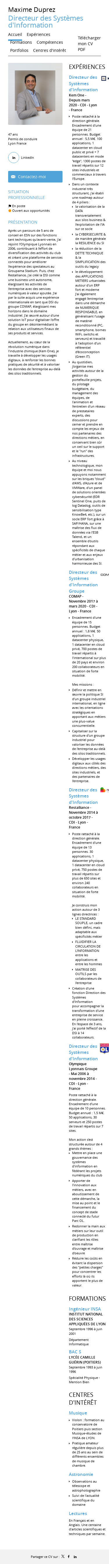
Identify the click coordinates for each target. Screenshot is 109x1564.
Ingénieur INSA (85, 1309)
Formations (87, 1298)
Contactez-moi (31, 176)
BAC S (75, 1352)
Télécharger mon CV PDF (89, 39)
